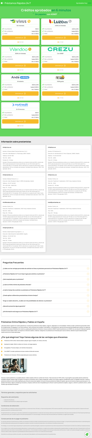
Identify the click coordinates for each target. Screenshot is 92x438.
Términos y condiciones (6, 429)
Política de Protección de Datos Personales (10, 425)
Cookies (3, 427)
